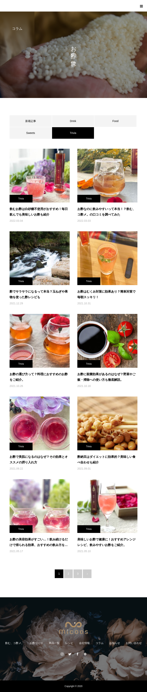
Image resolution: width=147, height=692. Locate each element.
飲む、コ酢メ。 (14, 643)
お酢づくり (36, 643)
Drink (73, 121)
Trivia (21, 198)
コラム (100, 643)
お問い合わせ (134, 643)
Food (115, 121)
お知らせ (114, 643)
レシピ (69, 643)
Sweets (30, 132)
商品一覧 (54, 643)
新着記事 (30, 121)
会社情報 (84, 643)
